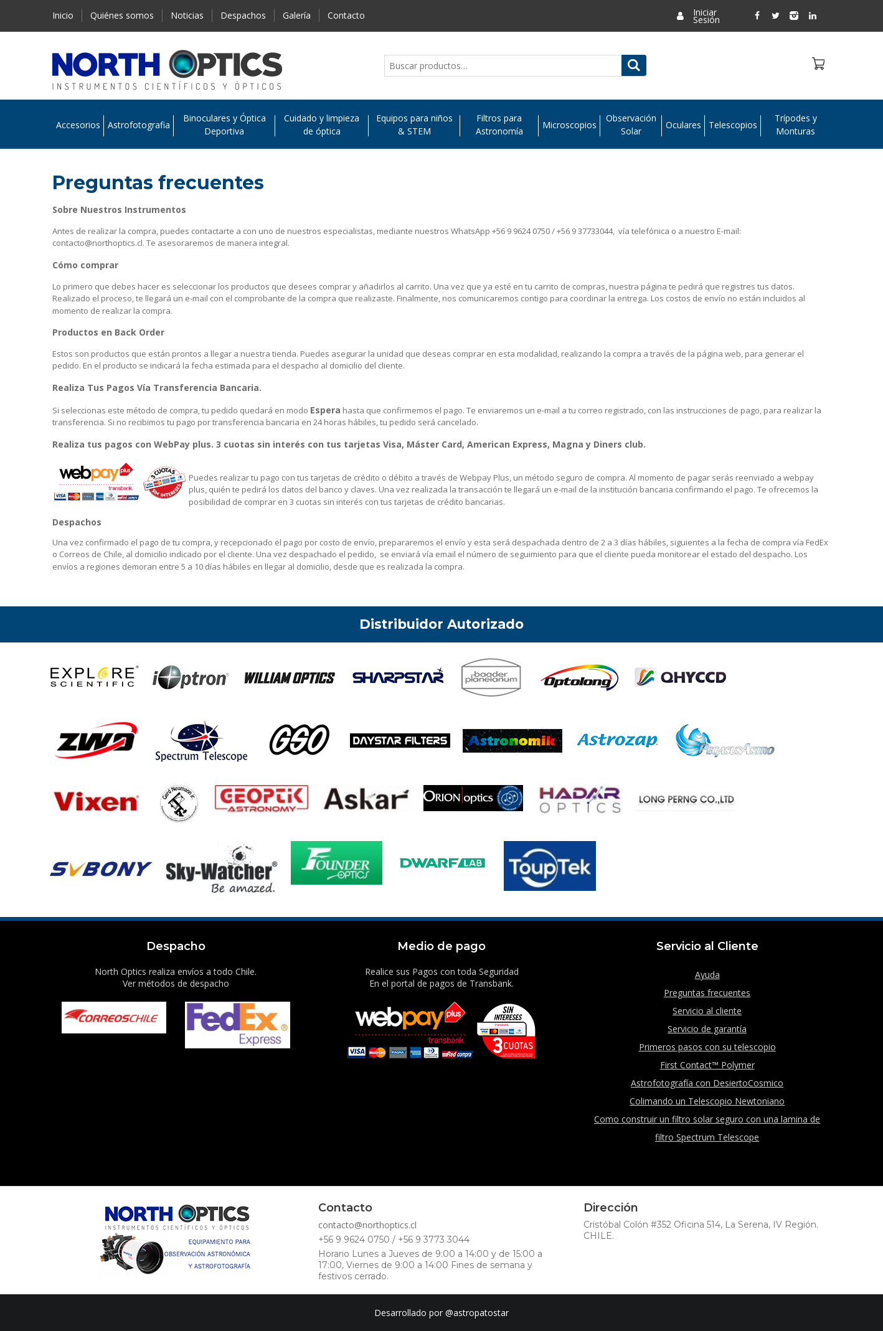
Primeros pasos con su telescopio (707, 1047)
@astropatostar (477, 1313)
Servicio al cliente (707, 1011)
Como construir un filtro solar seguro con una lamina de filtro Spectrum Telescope (707, 1128)
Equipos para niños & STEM (414, 124)
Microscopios (569, 125)
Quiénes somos (122, 15)
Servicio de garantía (707, 1029)
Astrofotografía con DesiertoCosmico (707, 1083)
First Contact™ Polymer (707, 1065)
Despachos (243, 15)
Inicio (62, 15)
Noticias (187, 15)
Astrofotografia (139, 125)
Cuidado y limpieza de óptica (321, 124)
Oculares (683, 125)
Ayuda (707, 975)
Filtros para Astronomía (499, 124)
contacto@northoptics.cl (367, 1225)
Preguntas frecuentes (707, 993)
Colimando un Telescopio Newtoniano (707, 1101)
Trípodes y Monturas (796, 124)
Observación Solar (631, 124)
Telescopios (733, 125)
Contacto (346, 15)
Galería (297, 15)
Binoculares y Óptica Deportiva (224, 124)
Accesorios (78, 125)
